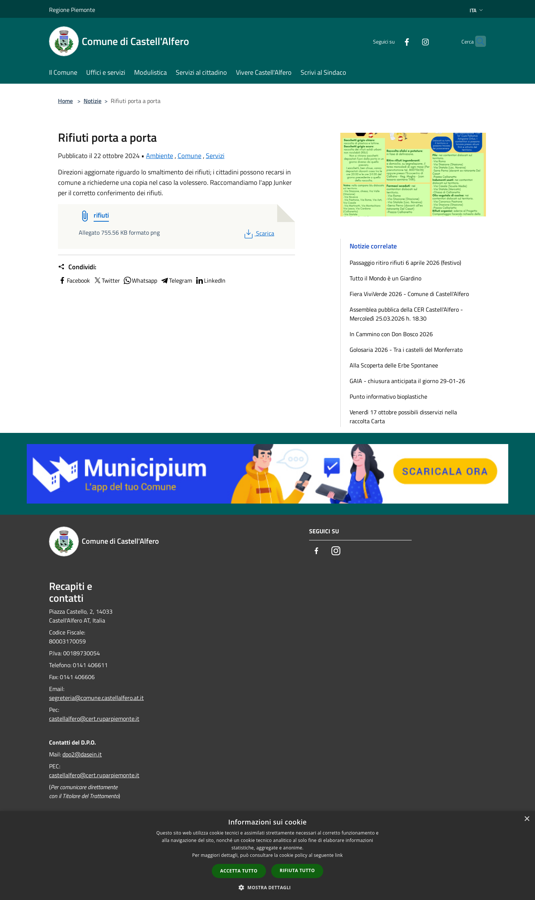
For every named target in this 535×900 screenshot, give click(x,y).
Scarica (258, 233)
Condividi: (77, 267)
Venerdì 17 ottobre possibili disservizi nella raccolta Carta (403, 416)
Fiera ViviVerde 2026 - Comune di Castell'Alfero (409, 293)
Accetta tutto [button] (238, 871)
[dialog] (267, 855)
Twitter (106, 280)
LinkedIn (210, 280)
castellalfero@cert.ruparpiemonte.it (94, 718)
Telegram (176, 280)
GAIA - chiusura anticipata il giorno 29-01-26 (407, 380)
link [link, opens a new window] (339, 855)
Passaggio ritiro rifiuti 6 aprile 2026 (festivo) (405, 262)
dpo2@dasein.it (82, 754)
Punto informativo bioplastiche (388, 396)
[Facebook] (392, 41)
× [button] (526, 819)
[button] (267, 887)
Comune (189, 156)
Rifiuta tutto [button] (297, 870)
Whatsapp (140, 280)
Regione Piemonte (72, 9)
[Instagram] (410, 41)
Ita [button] (477, 10)
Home (65, 100)
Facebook (74, 280)
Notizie (92, 100)
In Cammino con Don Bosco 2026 (391, 334)
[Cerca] (477, 41)
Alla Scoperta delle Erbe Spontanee (394, 365)
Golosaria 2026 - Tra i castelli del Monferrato (406, 349)
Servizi (215, 156)
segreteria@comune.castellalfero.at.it (96, 697)
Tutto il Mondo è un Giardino (385, 278)
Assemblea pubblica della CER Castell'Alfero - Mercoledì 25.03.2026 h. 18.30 (406, 314)
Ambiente (159, 156)
